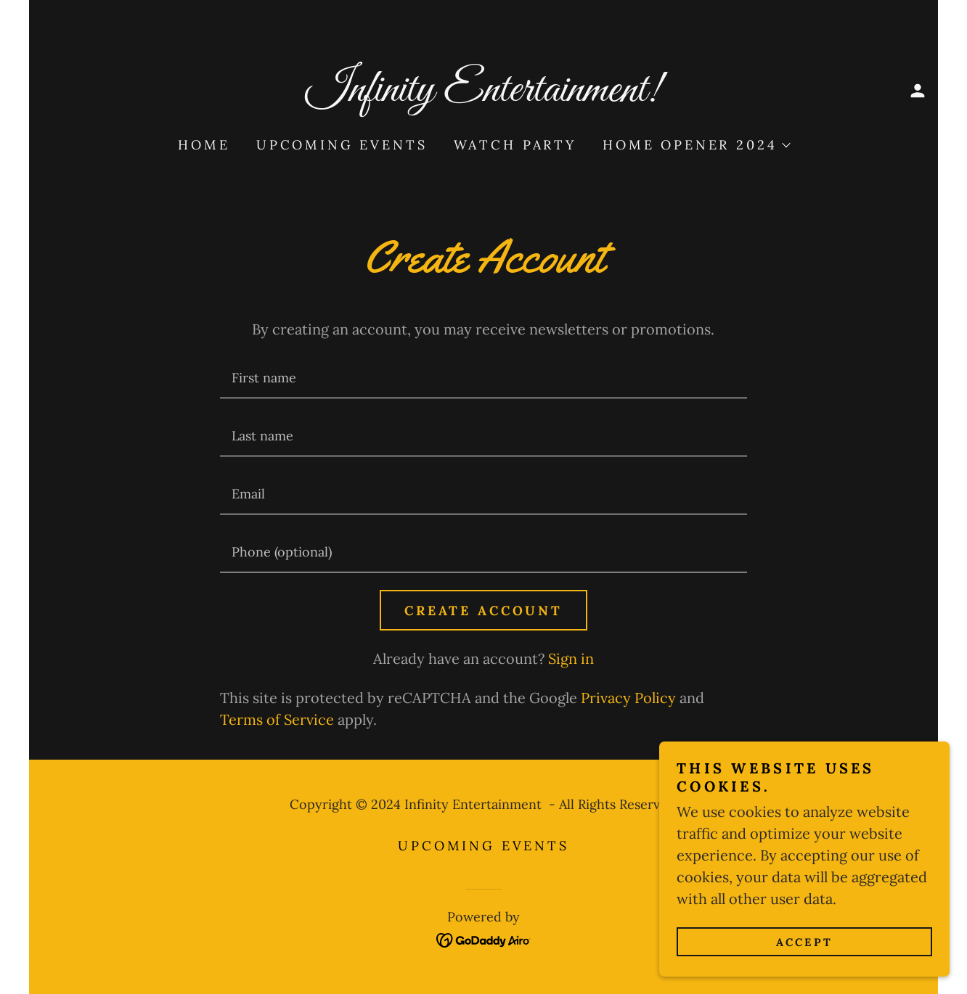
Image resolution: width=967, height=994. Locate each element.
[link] (484, 95)
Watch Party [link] (515, 144)
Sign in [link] (571, 658)
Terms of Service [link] (277, 719)
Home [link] (203, 144)
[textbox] (483, 378)
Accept (804, 942)
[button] (917, 90)
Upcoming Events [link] (342, 144)
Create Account (483, 610)
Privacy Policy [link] (628, 698)
